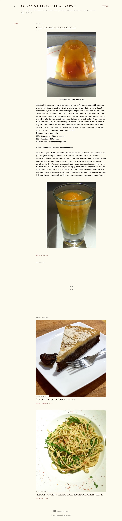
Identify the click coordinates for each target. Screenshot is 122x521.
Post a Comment (46, 403)
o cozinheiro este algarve (48, 6)
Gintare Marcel (66, 515)
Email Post (44, 255)
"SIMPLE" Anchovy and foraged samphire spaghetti (69, 494)
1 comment (44, 498)
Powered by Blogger (61, 511)
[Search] (105, 6)
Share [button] (16, 24)
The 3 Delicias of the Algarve (55, 399)
